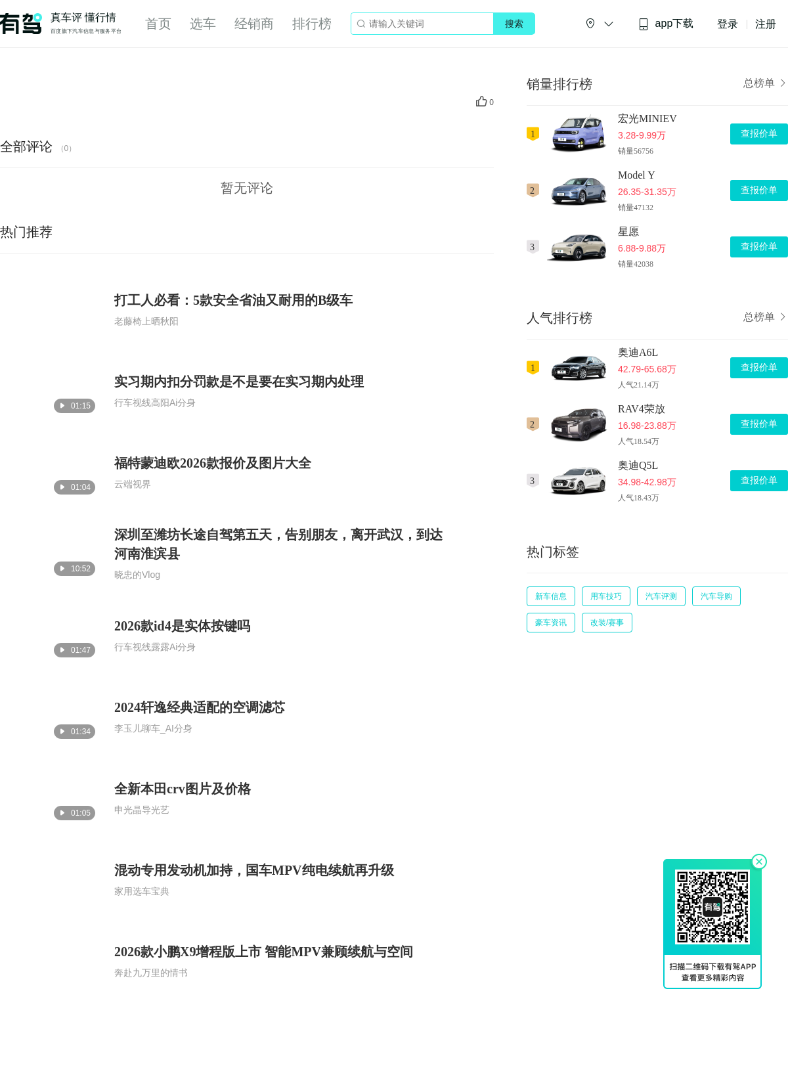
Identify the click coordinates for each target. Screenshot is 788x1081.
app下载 (666, 24)
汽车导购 (716, 596)
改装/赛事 (607, 622)
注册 (765, 24)
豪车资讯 (551, 622)
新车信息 (551, 596)
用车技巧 (606, 596)
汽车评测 (661, 596)
